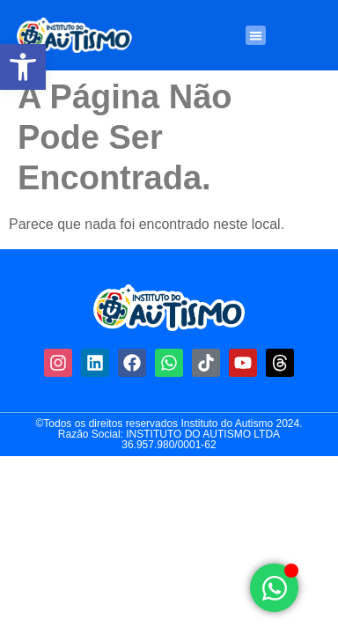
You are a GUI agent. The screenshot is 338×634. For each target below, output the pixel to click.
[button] (23, 67)
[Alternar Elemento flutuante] (274, 588)
